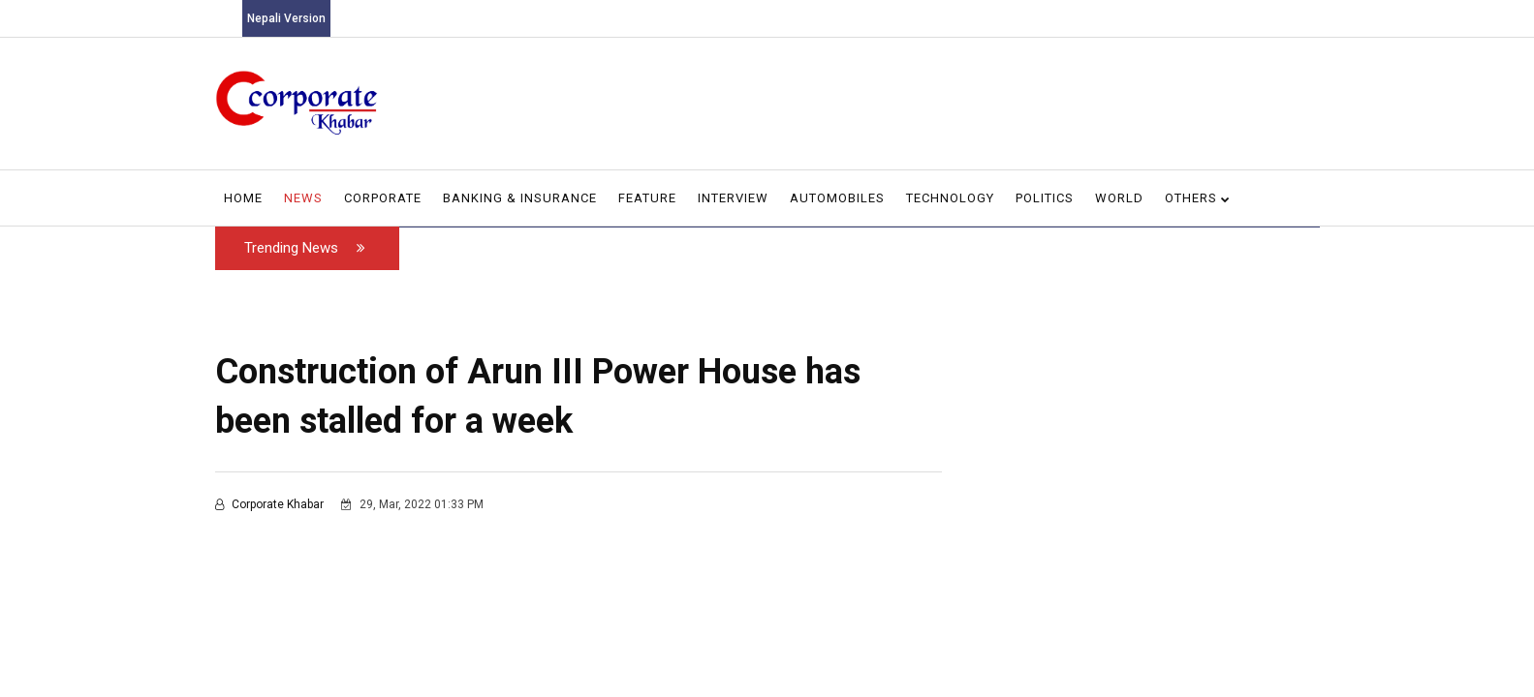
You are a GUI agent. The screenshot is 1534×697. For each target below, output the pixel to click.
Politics (1045, 198)
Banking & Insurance (520, 198)
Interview (733, 198)
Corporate (383, 198)
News (303, 198)
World (1119, 198)
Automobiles (837, 198)
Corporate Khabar (271, 504)
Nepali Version (286, 18)
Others (1198, 198)
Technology (950, 198)
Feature (647, 198)
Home (243, 198)
